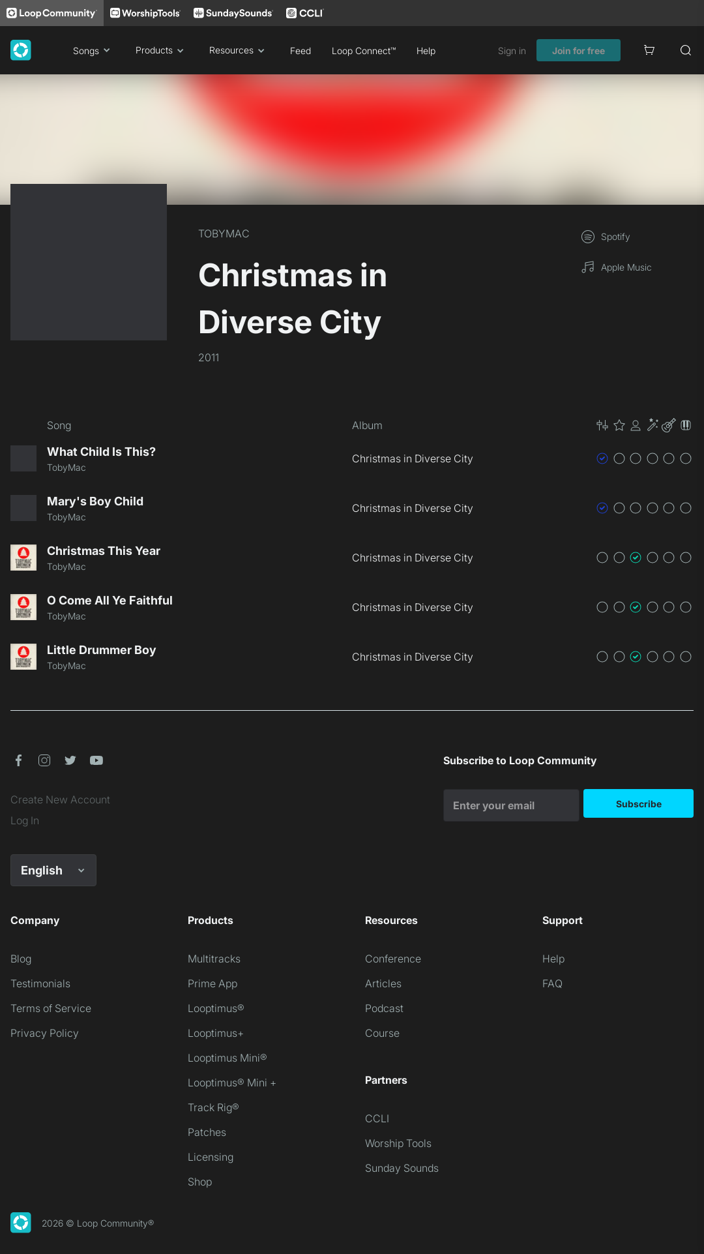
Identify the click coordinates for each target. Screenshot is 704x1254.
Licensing (210, 1156)
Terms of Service (50, 1008)
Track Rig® (213, 1107)
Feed (300, 50)
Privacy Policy (44, 1032)
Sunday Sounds (402, 1167)
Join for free (578, 50)
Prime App (212, 983)
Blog (20, 958)
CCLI (377, 1118)
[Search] (686, 50)
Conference (393, 958)
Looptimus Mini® (227, 1057)
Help (426, 50)
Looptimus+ (216, 1032)
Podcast (384, 1008)
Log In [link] (24, 820)
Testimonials (40, 983)
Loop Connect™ (364, 50)
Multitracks (214, 958)
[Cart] (649, 50)
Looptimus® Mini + (232, 1082)
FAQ (552, 983)
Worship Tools (398, 1143)
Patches (207, 1132)
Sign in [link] (512, 50)
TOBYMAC (224, 233)
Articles (383, 983)
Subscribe (639, 803)
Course (382, 1032)
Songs (94, 50)
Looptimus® (216, 1008)
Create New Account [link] (60, 799)
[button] (644, 425)
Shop (200, 1181)
